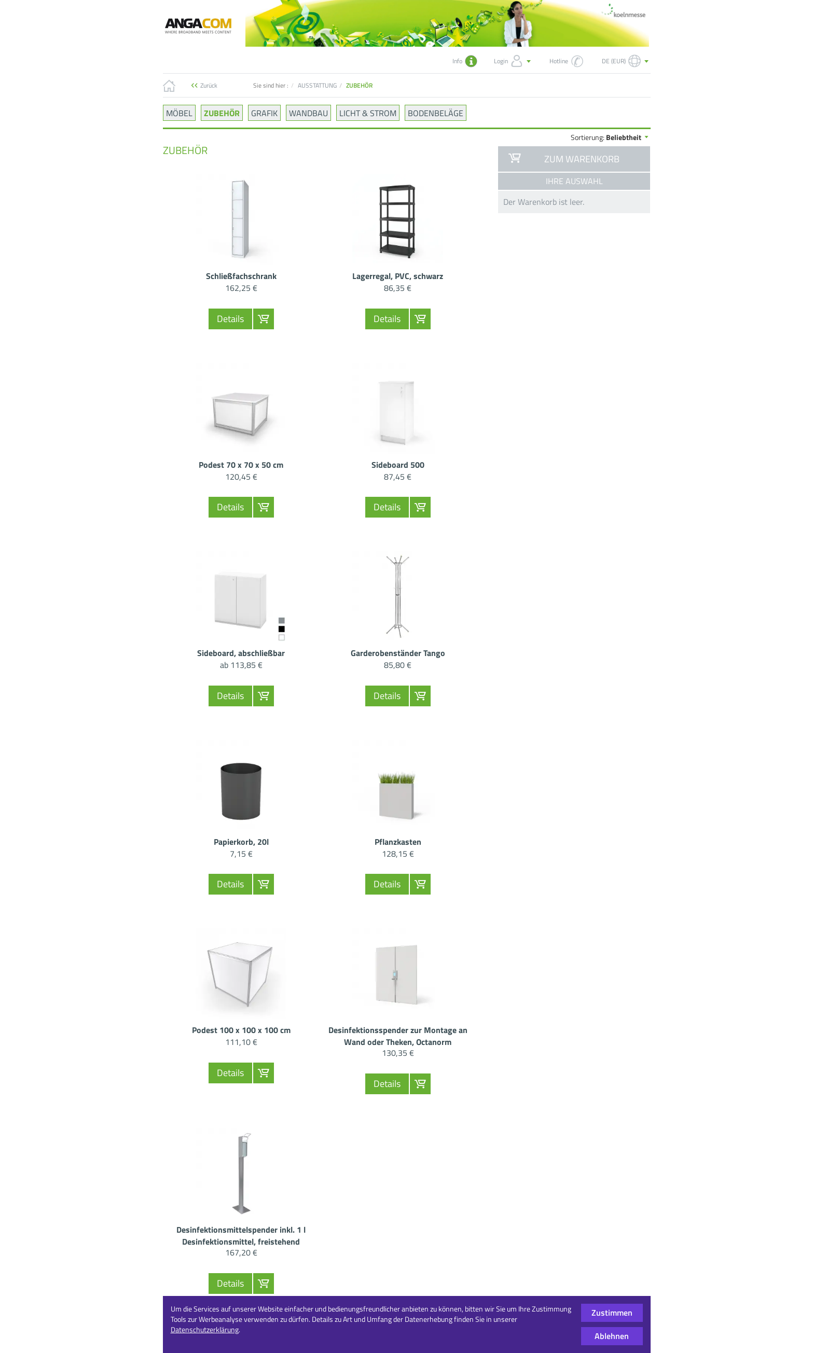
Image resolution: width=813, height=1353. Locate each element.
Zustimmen (611, 1312)
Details (230, 319)
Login (513, 61)
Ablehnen (612, 1336)
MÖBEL (179, 112)
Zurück (208, 85)
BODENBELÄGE (435, 112)
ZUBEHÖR (222, 112)
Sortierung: (610, 137)
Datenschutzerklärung (205, 1329)
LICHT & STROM (367, 112)
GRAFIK (264, 112)
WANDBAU (308, 112)
